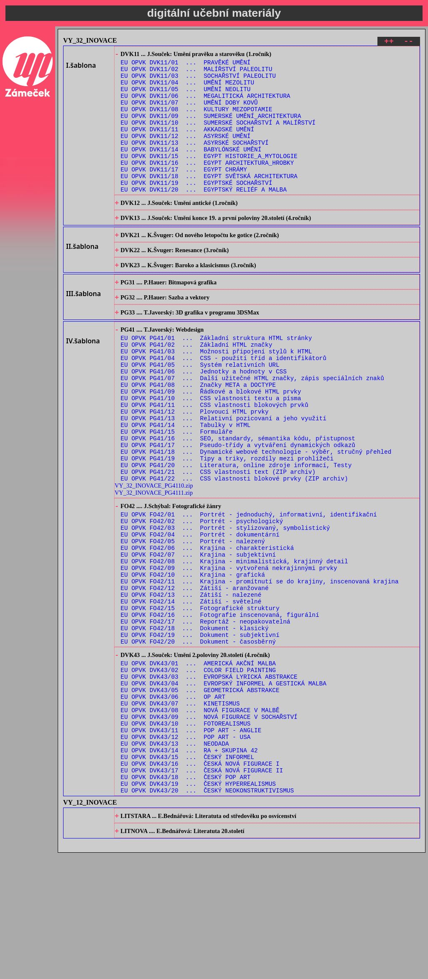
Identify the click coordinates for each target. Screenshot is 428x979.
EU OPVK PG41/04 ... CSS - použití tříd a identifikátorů (223, 405)
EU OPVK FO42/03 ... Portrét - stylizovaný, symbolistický (225, 602)
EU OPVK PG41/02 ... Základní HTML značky (197, 389)
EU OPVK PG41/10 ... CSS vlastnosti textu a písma (211, 452)
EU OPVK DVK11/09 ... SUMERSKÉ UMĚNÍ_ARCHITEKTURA (211, 129)
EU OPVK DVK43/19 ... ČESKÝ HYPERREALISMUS (198, 905)
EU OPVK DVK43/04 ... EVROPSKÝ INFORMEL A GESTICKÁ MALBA (223, 786)
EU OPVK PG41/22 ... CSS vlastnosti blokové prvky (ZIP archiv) (234, 548)
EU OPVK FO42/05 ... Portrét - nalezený (193, 618)
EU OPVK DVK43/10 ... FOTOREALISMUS (186, 834)
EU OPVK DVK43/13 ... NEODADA (175, 857)
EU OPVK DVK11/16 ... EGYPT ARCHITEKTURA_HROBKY (207, 184)
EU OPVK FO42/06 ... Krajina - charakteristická (207, 626)
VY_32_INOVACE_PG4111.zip (154, 562)
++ (389, 42)
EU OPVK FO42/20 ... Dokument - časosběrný (198, 737)
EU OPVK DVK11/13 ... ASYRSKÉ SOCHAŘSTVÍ (195, 160)
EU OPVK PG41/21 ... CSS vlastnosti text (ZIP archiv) (218, 540)
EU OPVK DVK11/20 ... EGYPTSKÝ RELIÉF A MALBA (204, 216)
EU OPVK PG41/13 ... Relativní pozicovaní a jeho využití (223, 476)
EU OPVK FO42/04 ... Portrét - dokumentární (200, 610)
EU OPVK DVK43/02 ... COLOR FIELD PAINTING (198, 770)
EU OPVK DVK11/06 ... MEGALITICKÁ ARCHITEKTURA (205, 105)
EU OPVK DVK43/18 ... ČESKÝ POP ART (186, 897)
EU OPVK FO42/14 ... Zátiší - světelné (191, 690)
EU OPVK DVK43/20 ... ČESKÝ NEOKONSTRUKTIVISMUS (207, 913)
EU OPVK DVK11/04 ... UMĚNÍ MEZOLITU (187, 89)
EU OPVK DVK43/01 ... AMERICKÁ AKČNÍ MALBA (198, 762)
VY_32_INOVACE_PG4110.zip (154, 555)
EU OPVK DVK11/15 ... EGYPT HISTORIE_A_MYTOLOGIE (209, 176)
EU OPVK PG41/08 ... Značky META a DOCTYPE (198, 436)
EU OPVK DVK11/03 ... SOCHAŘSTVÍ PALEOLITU (198, 81)
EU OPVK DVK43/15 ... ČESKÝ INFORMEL (187, 873)
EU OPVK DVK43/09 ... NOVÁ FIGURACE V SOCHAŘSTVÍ (209, 826)
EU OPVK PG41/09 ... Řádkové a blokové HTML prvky (211, 444)
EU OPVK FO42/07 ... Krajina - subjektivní (198, 634)
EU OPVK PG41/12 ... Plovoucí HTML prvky (195, 468)
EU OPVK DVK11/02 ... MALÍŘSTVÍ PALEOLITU (197, 73)
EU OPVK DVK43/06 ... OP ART (173, 802)
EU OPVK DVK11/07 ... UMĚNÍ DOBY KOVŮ (189, 113)
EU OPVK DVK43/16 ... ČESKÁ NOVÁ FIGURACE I (200, 881)
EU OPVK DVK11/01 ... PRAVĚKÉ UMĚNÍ (186, 65)
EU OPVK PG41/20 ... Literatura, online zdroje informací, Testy (236, 532)
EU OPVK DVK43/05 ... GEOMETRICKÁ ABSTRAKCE (200, 794)
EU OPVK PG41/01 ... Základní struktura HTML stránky (216, 381)
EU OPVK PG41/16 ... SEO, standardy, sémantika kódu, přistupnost (238, 500)
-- (408, 42)
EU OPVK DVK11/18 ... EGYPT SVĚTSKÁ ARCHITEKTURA (209, 200)
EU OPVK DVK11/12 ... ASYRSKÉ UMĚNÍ (186, 152)
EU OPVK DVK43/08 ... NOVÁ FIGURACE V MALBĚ (200, 818)
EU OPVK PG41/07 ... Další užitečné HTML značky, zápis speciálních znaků (252, 428)
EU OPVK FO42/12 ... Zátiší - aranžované (195, 674)
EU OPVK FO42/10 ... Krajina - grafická (193, 658)
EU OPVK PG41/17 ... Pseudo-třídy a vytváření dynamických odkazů (238, 508)
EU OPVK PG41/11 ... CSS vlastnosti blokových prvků (214, 460)
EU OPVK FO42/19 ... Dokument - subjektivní (200, 730)
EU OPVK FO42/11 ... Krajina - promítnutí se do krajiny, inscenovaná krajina (260, 666)
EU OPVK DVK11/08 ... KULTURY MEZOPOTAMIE (197, 121)
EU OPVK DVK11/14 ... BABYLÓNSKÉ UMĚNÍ (191, 168)
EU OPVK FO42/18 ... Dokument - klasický (195, 722)
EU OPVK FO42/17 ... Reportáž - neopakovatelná (205, 714)
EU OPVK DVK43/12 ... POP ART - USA (186, 850)
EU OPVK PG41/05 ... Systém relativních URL (200, 413)
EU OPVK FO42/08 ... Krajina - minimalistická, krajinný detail (234, 642)
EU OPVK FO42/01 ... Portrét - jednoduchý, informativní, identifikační (249, 586)
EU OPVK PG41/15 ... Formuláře (177, 492)
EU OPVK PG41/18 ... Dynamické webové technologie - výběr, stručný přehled (256, 516)
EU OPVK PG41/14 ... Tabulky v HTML (186, 484)
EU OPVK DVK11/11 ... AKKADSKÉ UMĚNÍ (187, 144)
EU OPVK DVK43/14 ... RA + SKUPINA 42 (189, 865)
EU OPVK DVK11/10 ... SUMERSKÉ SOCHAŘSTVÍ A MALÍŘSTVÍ (218, 137)
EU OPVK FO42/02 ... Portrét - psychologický (202, 594)
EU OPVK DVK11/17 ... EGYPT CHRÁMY (184, 192)
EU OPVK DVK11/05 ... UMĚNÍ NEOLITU (186, 97)
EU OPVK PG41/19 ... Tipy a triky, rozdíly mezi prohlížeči (227, 524)
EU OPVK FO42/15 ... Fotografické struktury (200, 698)
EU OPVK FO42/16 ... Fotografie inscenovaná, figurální (220, 706)
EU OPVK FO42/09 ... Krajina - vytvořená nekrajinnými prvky (229, 650)
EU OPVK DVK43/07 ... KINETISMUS (180, 810)
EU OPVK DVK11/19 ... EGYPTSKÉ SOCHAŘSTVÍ (197, 208)
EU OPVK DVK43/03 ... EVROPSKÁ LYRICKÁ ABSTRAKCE (209, 778)
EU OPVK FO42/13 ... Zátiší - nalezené (191, 682)
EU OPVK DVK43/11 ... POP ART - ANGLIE (191, 842)
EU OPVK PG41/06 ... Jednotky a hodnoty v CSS (204, 420)
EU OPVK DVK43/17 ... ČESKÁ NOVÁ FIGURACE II (202, 889)
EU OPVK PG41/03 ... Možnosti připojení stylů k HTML (216, 397)
